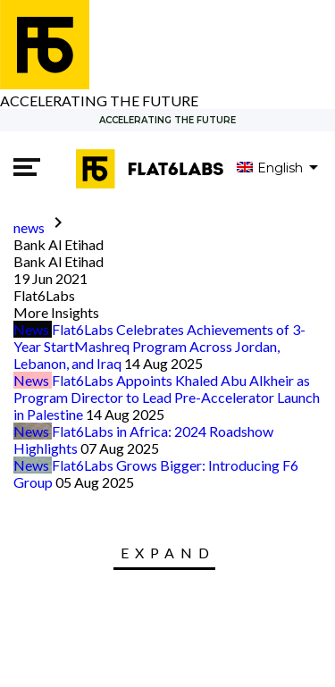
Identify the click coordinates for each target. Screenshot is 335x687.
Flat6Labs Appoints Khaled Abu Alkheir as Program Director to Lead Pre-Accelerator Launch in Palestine (166, 397)
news (29, 227)
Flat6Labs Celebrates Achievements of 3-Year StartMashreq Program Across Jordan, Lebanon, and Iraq (159, 346)
